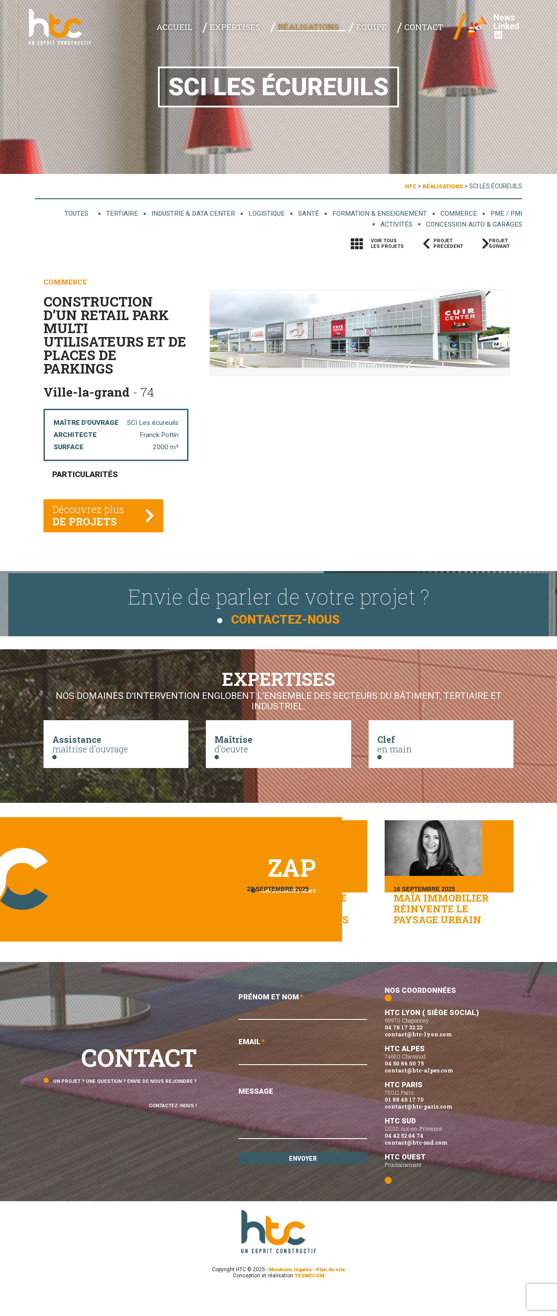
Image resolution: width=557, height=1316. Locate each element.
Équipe (386, 31)
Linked (500, 34)
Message (302, 1140)
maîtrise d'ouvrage (116, 748)
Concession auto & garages (469, 224)
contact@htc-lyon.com (418, 1058)
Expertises (276, 31)
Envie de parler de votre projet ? (278, 605)
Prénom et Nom (302, 1031)
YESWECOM (309, 1300)
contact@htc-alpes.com (419, 1094)
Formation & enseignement (373, 213)
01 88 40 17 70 (404, 1123)
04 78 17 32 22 (404, 1051)
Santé (299, 213)
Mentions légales (289, 1294)
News (498, 21)
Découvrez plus (90, 520)
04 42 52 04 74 (404, 1159)
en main (441, 748)
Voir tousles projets (387, 244)
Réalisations (335, 31)
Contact (426, 31)
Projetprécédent (448, 244)
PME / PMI (505, 213)
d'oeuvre (278, 748)
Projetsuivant (503, 244)
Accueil (227, 30)
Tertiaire (102, 213)
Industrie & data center (176, 213)
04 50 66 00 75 (404, 1087)
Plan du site (333, 1294)
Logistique (254, 213)
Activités (386, 224)
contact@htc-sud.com (416, 1166)
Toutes (58, 213)
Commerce (456, 213)
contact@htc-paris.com (418, 1130)
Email (302, 1077)
